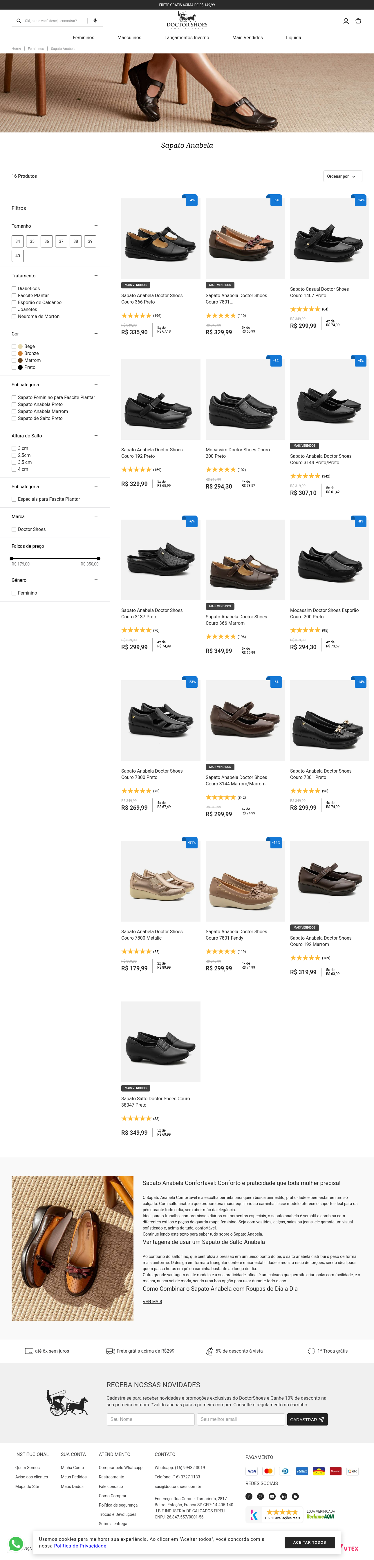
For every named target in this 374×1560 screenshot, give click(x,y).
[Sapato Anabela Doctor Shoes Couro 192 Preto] (161, 426)
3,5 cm (25, 462)
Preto (29, 367)
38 (75, 241)
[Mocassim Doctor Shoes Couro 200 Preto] (245, 426)
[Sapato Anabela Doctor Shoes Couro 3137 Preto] (161, 586)
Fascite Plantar (33, 295)
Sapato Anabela (63, 49)
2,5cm (24, 455)
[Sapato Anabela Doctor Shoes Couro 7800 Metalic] (161, 907)
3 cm (23, 448)
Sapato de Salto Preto (40, 418)
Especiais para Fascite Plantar (49, 499)
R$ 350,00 (90, 564)
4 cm (23, 469)
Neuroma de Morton (38, 316)
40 (17, 256)
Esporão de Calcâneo (40, 302)
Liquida (293, 37)
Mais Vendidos (247, 37)
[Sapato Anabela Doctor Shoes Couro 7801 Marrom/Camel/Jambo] (245, 265)
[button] (92, 21)
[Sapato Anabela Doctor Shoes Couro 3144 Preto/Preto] (330, 426)
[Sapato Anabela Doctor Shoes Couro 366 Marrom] (245, 586)
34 (17, 241)
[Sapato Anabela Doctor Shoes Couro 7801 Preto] (330, 747)
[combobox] (54, 20)
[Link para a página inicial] (16, 49)
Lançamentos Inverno (187, 37)
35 (32, 241)
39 (90, 241)
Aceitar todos (309, 1543)
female (27, 593)
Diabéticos (29, 288)
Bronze (31, 353)
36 (46, 241)
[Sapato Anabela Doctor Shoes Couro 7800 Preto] (161, 747)
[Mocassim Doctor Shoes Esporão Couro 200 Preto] (330, 586)
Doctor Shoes (32, 529)
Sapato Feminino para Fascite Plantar (56, 397)
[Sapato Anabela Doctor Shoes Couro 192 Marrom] (330, 907)
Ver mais (152, 1301)
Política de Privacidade (80, 1546)
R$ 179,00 (21, 564)
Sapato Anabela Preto (40, 404)
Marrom (32, 360)
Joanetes (27, 309)
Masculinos (129, 37)
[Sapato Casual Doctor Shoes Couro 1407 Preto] (330, 265)
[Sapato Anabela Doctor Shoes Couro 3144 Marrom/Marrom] (245, 747)
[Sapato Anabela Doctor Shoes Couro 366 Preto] (161, 265)
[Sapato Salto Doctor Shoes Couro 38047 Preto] (161, 1068)
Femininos (83, 37)
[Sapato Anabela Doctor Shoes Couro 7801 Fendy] (245, 907)
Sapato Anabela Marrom (43, 411)
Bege (29, 346)
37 (61, 241)
